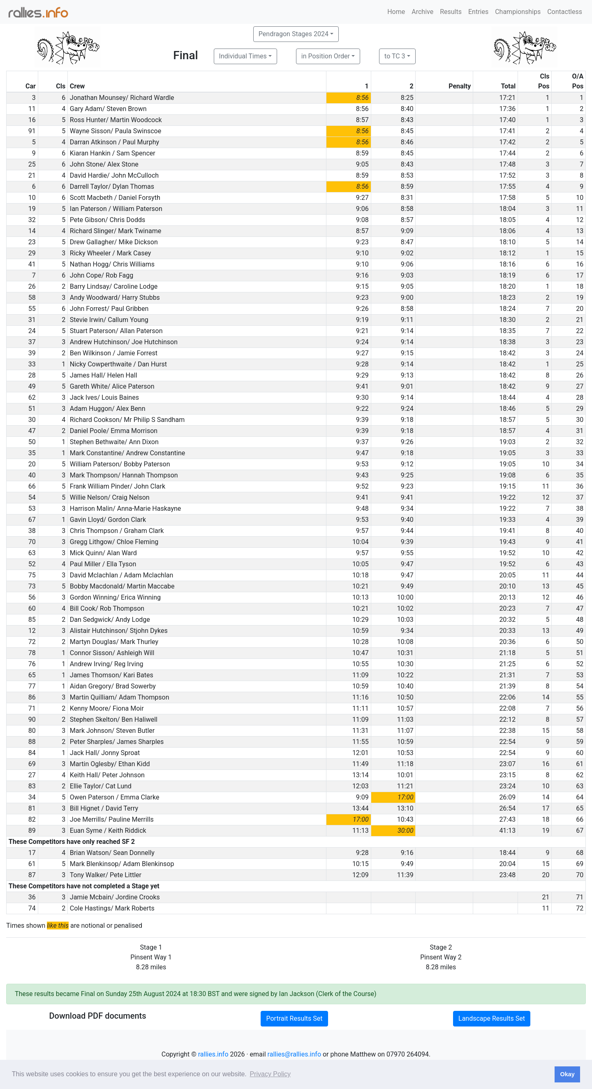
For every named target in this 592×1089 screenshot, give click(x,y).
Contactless (564, 12)
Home (396, 12)
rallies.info (213, 1054)
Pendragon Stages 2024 (293, 34)
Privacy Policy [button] (270, 1073)
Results (451, 12)
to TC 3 (394, 56)
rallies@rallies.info (294, 1054)
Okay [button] (567, 1074)
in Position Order (325, 56)
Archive (422, 12)
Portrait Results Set (294, 1018)
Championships (518, 12)
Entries (478, 12)
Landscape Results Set (491, 1018)
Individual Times (243, 56)
